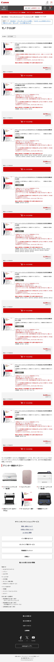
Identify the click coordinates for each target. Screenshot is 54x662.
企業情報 (27, 630)
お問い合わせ (18, 656)
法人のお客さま (27, 621)
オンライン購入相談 (8, 581)
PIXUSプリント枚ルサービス (10, 583)
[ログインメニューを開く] (47, 3)
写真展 (4, 589)
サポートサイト (27, 626)
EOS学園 (5, 579)
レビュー (5, 571)
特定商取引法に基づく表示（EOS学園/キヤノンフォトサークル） (12, 603)
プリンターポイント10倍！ (25, 21)
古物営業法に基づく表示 (9, 606)
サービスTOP (5, 577)
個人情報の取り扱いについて (27, 658)
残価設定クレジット (27, 550)
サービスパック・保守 (29, 16)
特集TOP (4, 567)
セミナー (5, 593)
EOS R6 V (13, 21)
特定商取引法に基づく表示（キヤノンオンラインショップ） (11, 599)
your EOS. (5, 574)
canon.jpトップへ (27, 646)
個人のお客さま (5, 16)
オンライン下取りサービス (27, 544)
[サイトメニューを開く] (51, 3)
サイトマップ (25, 656)
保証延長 (37, 16)
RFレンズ (15, 23)
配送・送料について (27, 526)
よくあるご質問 (27, 533)
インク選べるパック (25, 23)
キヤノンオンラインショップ (16, 16)
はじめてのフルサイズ (8, 569)
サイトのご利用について (34, 656)
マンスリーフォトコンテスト (10, 591)
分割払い (27, 556)
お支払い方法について (27, 529)
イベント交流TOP (6, 586)
